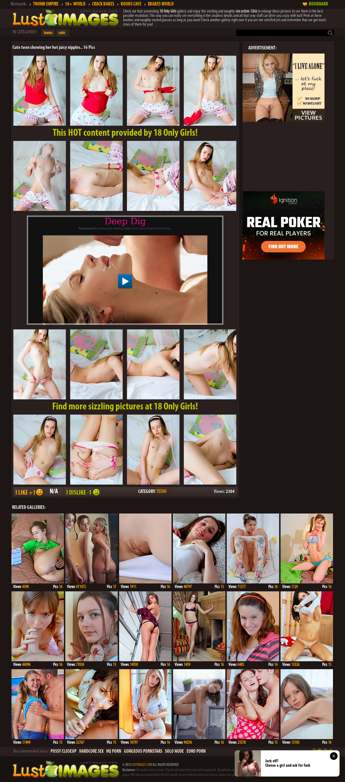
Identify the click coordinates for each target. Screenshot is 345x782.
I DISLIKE (82, 491)
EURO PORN (196, 751)
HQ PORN (113, 751)
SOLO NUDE (174, 751)
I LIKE (28, 491)
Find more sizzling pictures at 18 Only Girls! (125, 407)
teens (48, 33)
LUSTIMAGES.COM (141, 765)
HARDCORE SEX (91, 751)
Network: (18, 4)
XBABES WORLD (161, 4)
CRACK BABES (103, 4)
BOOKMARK (318, 4)
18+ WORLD (75, 4)
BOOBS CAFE (131, 4)
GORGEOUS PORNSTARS (143, 751)
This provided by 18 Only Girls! (125, 133)
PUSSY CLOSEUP (63, 751)
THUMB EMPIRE (45, 4)
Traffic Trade (323, 751)
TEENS (162, 491)
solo (61, 33)
